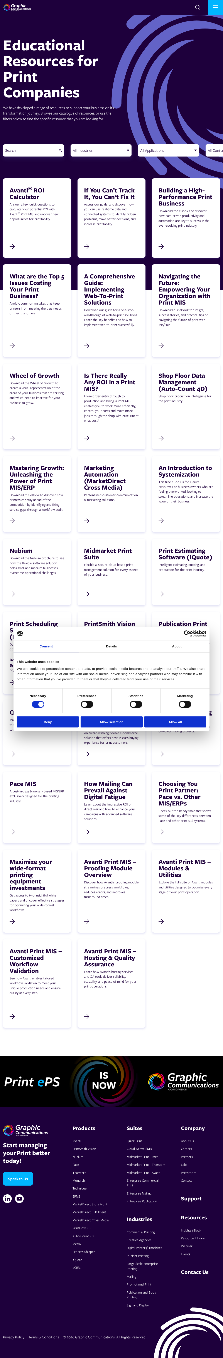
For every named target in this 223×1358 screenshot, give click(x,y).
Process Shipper (84, 1251)
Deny (48, 722)
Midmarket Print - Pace (142, 1156)
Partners (187, 1156)
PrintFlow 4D (82, 1228)
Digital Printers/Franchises (144, 1247)
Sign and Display (138, 1305)
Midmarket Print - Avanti (143, 1172)
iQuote (77, 1259)
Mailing (131, 1276)
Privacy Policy (13, 1336)
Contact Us (195, 1272)
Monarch (79, 1180)
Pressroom (188, 1172)
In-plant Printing (138, 1256)
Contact (186, 1180)
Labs (184, 1164)
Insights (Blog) (191, 1230)
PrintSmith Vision (84, 1148)
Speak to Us (18, 1178)
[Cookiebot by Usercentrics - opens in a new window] (187, 633)
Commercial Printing (141, 1232)
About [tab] (177, 646)
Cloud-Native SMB (139, 1148)
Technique (80, 1188)
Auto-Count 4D (83, 1236)
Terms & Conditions (43, 1336)
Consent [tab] (46, 646)
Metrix (77, 1244)
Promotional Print (139, 1284)
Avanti (77, 1141)
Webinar (187, 1246)
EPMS (76, 1196)
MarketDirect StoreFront (90, 1204)
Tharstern (79, 1172)
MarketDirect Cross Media (91, 1220)
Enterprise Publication (142, 1201)
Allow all (175, 722)
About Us (187, 1141)
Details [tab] (111, 646)
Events (185, 1254)
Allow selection (111, 722)
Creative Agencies (139, 1240)
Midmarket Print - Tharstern (146, 1164)
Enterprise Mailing (139, 1193)
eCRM (77, 1267)
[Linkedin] (7, 1198)
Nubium (78, 1156)
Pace (76, 1164)
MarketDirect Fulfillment (89, 1212)
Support (191, 1198)
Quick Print (134, 1141)
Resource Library (193, 1238)
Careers (186, 1148)
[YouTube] (19, 1198)
